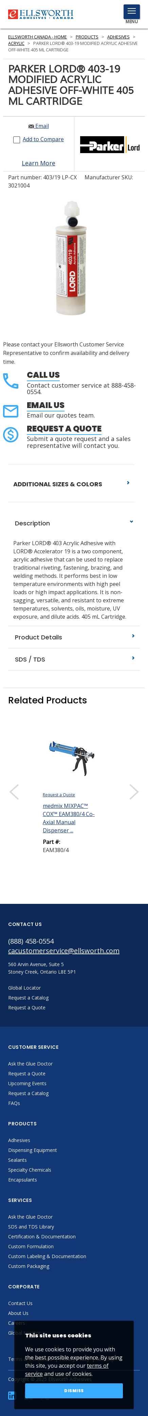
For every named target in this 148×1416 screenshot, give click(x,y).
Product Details (74, 637)
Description (74, 523)
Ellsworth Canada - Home (37, 37)
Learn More (38, 163)
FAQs (14, 1103)
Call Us (43, 374)
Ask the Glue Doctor (30, 1063)
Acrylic (16, 43)
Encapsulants (22, 1179)
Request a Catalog (28, 1093)
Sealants (17, 1160)
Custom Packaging (28, 1266)
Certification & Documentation (42, 1236)
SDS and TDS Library (31, 1226)
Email (39, 126)
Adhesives (118, 37)
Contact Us (20, 1303)
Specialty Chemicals (29, 1170)
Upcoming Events (27, 1083)
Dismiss (74, 1391)
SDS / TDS (74, 659)
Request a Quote (64, 428)
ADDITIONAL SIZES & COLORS (71, 484)
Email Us (45, 405)
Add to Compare (43, 139)
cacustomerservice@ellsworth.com (63, 950)
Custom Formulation (31, 1246)
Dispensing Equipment (32, 1150)
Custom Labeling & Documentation (47, 1256)
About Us (18, 1313)
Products (87, 37)
